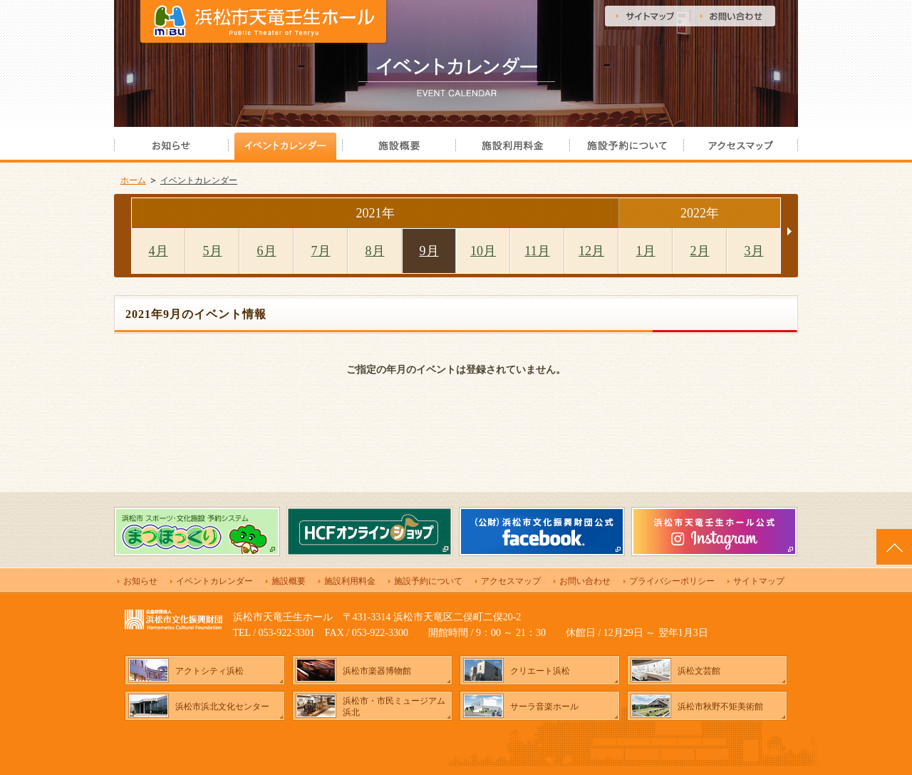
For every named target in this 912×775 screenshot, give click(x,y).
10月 (483, 251)
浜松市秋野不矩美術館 (720, 707)
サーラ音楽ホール (544, 707)
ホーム (133, 180)
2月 (700, 251)
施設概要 (288, 581)
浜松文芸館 (699, 671)
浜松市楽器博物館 (377, 671)
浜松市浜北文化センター (222, 707)
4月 (158, 251)
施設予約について (428, 581)
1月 (646, 251)
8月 (375, 251)
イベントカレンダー (198, 180)
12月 (591, 251)
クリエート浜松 (540, 671)
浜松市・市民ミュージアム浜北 (394, 706)
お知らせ (140, 581)
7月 (321, 251)
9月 (429, 251)
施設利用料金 (349, 581)
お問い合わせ (585, 581)
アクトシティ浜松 (209, 671)
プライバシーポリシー (672, 581)
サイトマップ (758, 581)
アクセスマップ (511, 581)
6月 (266, 251)
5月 (212, 251)
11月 (536, 251)
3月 (754, 251)
